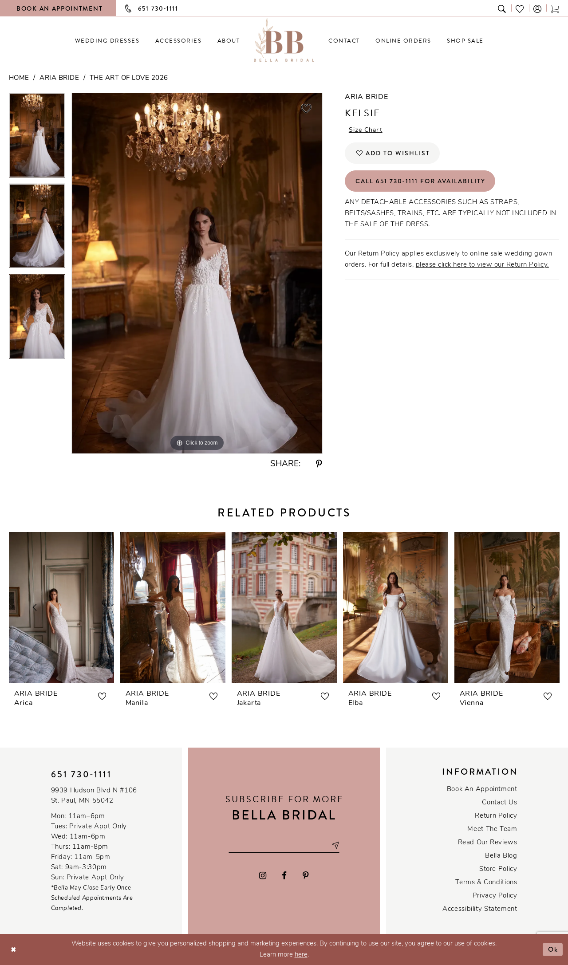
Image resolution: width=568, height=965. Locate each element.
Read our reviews (487, 842)
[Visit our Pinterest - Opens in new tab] (305, 875)
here (301, 955)
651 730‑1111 (81, 774)
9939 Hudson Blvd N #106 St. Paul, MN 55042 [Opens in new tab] (94, 796)
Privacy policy (495, 896)
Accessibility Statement (479, 909)
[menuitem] (107, 40)
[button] (538, 8)
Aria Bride (59, 78)
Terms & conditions (486, 882)
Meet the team (492, 829)
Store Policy (498, 869)
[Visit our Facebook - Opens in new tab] (285, 875)
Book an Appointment (482, 789)
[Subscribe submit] (335, 845)
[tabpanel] (37, 138)
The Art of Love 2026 (129, 78)
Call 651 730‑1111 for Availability (420, 181)
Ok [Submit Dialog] (553, 949)
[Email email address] (284, 845)
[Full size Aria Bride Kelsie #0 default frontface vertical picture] (197, 273)
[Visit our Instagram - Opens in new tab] (263, 875)
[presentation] (61, 607)
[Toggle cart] (555, 8)
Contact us (499, 803)
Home (19, 78)
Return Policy (496, 816)
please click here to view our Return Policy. (482, 265)
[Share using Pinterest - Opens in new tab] (319, 464)
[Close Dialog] (13, 949)
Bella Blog (501, 856)
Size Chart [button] (366, 130)
